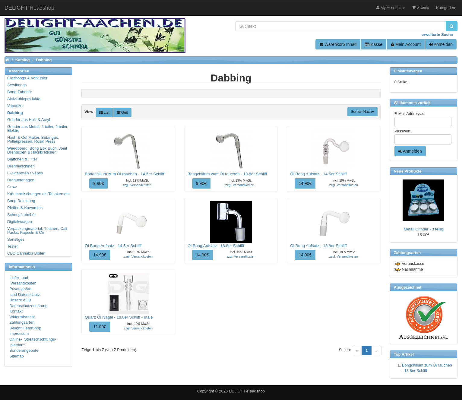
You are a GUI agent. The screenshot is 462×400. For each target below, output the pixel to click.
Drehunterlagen (20, 180)
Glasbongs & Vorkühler (27, 78)
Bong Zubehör (19, 92)
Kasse (373, 44)
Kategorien (445, 7)
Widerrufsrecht (22, 317)
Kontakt (16, 311)
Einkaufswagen (408, 71)
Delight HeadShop (25, 328)
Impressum (19, 333)
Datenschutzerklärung (28, 305)
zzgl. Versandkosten (137, 185)
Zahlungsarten (21, 322)
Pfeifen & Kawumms (25, 207)
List (104, 112)
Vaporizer (15, 105)
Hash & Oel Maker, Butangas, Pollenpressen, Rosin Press (33, 139)
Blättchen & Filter (22, 159)
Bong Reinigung (21, 200)
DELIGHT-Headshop (247, 391)
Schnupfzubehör (21, 214)
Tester (12, 246)
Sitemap (16, 356)
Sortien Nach (362, 112)
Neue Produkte (408, 171)
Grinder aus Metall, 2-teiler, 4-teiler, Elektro (37, 128)
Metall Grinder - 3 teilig (423, 229)
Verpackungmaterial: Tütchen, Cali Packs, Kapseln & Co (37, 230)
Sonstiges (15, 239)
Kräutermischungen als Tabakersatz (38, 194)
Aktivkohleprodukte (23, 99)
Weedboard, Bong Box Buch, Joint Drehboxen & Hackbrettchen (37, 150)
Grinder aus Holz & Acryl (28, 119)
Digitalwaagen (19, 221)
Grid (122, 112)
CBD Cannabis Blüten (26, 253)
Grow (12, 187)
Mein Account (406, 44)
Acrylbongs (17, 85)
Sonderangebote (23, 350)
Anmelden (441, 44)
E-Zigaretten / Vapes (25, 173)
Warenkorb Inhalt (337, 44)
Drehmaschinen (21, 166)
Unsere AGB (20, 300)
